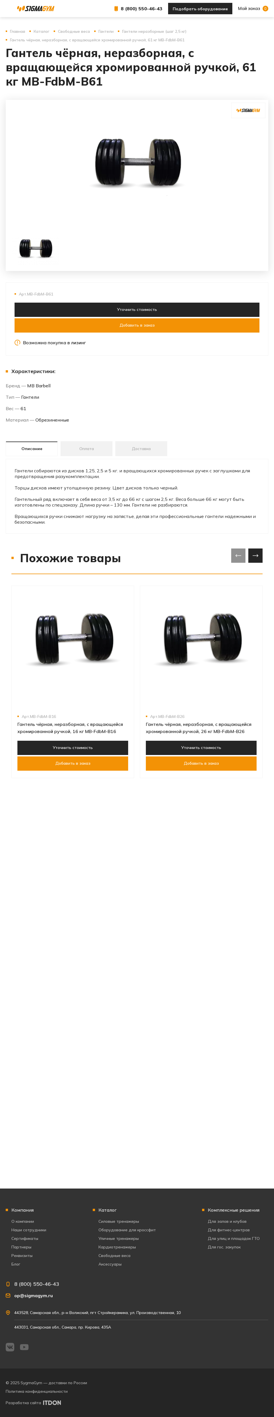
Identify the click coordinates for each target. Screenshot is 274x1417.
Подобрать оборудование (200, 8)
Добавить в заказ (137, 325)
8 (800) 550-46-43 (141, 8)
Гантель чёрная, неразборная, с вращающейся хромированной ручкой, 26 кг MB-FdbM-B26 (198, 727)
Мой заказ (253, 8)
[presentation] (238, 555)
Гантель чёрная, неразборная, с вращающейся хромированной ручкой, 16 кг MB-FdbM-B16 (70, 727)
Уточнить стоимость (137, 309)
